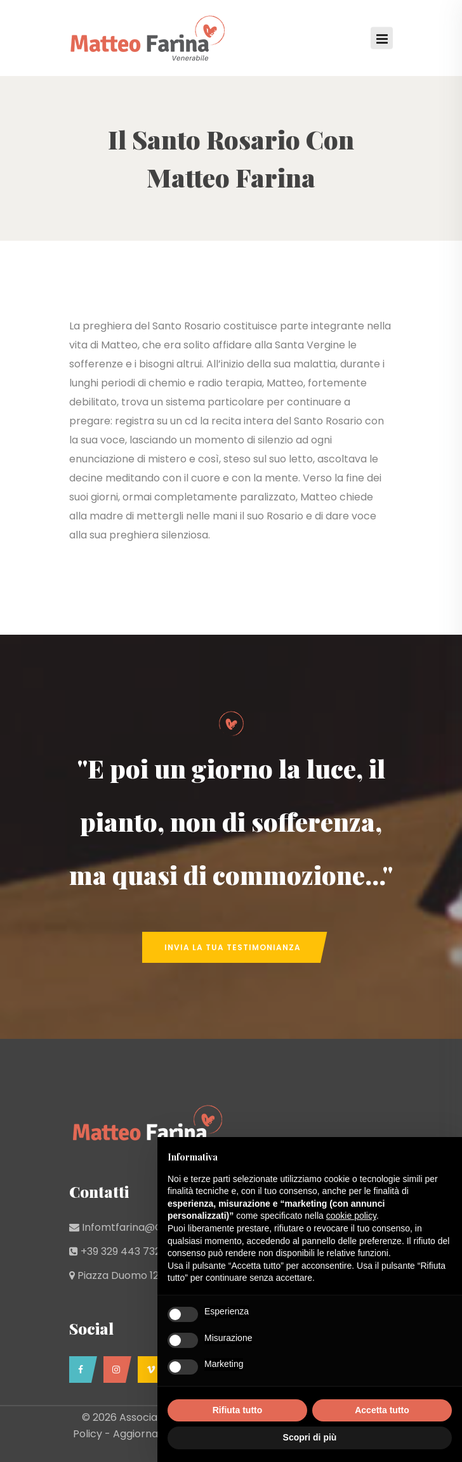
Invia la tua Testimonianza (232, 947)
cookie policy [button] (351, 1216)
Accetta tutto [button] (382, 1410)
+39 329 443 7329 (123, 1251)
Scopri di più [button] (310, 1437)
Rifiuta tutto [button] (238, 1410)
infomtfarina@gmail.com (146, 1227)
